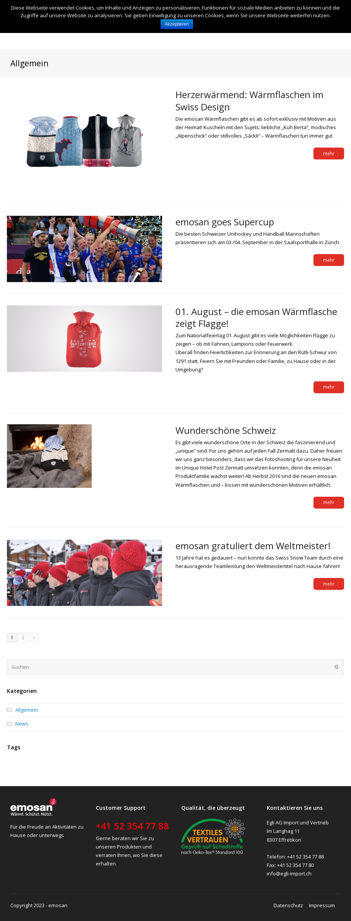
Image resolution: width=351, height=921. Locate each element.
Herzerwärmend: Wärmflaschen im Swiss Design (249, 100)
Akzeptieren (177, 24)
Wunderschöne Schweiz (226, 430)
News (21, 723)
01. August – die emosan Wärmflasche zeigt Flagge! (256, 317)
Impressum (322, 905)
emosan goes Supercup (225, 221)
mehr (329, 153)
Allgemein (26, 709)
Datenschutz (288, 905)
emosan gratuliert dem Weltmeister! (253, 545)
